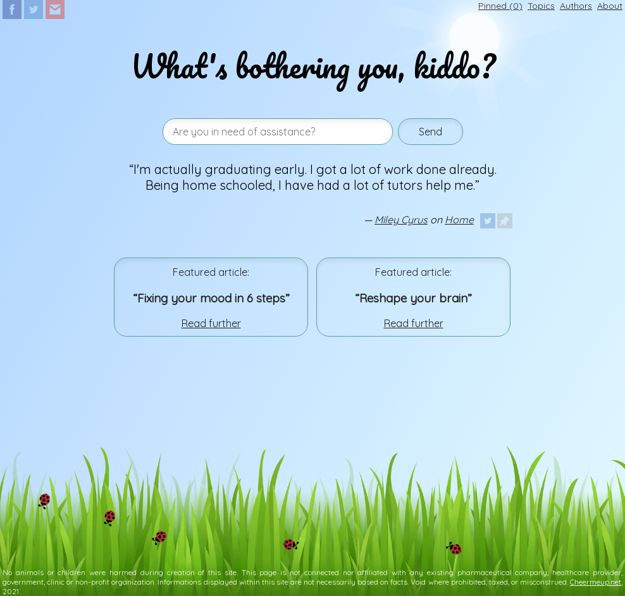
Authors (576, 5)
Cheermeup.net (595, 582)
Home (459, 219)
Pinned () (500, 5)
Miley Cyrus (401, 219)
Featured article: (211, 272)
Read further (211, 323)
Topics (541, 5)
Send (430, 131)
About (609, 5)
